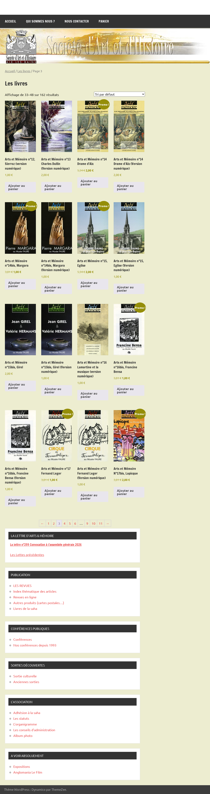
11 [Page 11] (101, 523)
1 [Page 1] (48, 523)
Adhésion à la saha (26, 713)
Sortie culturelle (25, 676)
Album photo (22, 735)
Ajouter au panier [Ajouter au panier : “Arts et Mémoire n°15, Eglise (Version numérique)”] (125, 288)
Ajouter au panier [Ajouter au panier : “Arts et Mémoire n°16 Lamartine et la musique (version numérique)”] (89, 395)
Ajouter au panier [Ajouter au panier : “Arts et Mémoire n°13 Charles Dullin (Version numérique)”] (53, 187)
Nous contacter (77, 21)
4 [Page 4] (64, 523)
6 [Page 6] (75, 523)
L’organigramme (25, 724)
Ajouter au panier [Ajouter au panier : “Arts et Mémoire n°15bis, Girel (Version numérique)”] (53, 390)
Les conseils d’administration (34, 730)
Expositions (21, 766)
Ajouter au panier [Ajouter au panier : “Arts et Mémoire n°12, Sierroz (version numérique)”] (16, 187)
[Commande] (119, 94)
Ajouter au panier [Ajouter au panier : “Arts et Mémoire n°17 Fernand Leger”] (53, 492)
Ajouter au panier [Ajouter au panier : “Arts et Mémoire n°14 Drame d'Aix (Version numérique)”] (125, 187)
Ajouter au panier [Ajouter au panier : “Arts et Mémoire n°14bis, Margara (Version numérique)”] (53, 288)
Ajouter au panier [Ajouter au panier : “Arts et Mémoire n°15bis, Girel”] (16, 386)
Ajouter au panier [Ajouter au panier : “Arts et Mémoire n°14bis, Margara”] (16, 284)
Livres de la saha (25, 608)
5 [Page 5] (70, 523)
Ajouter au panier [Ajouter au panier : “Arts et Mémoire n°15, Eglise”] (89, 284)
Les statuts (21, 718)
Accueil (10, 21)
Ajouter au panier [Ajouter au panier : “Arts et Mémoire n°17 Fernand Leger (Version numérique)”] (89, 496)
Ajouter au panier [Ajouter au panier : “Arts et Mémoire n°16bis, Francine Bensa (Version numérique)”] (16, 501)
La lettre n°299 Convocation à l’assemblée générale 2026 (46, 544)
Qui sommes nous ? (40, 21)
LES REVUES (22, 585)
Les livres (23, 71)
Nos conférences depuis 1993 (34, 645)
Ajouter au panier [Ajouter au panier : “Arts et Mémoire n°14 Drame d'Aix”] (89, 182)
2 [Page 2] (54, 523)
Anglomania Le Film (27, 772)
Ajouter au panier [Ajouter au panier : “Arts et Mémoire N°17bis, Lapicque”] (125, 492)
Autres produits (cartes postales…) (38, 603)
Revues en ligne (25, 597)
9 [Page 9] (87, 523)
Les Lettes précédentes (27, 555)
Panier (104, 21)
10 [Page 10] (93, 523)
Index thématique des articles (34, 591)
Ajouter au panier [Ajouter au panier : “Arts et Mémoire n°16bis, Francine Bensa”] (125, 390)
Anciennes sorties (26, 682)
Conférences (22, 639)
